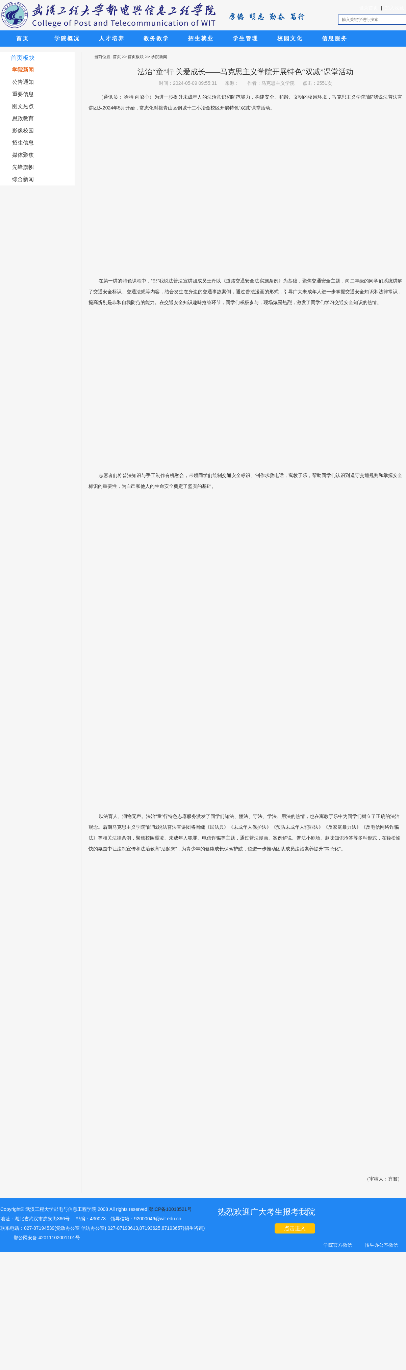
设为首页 (368, 7)
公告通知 (23, 82)
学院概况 (67, 38)
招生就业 (201, 38)
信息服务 (335, 38)
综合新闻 (23, 179)
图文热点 (23, 106)
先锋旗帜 (23, 167)
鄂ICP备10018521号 (170, 1209)
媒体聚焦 (23, 155)
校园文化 (290, 38)
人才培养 (112, 38)
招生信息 (23, 143)
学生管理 (245, 38)
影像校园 (23, 130)
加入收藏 (394, 7)
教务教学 (156, 38)
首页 (22, 38)
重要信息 (23, 94)
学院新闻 (23, 70)
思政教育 (23, 118)
